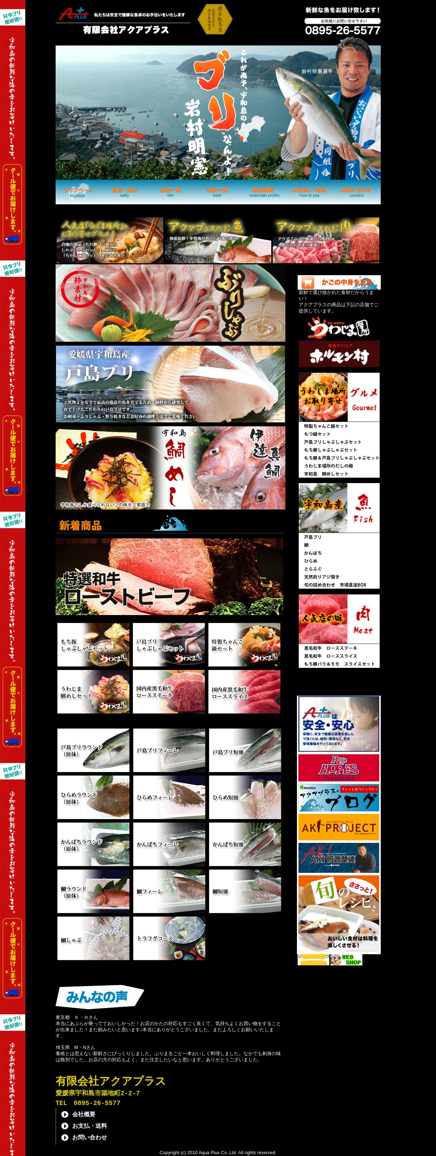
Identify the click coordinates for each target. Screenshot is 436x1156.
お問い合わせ (89, 1139)
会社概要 (83, 1115)
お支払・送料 (89, 1127)
